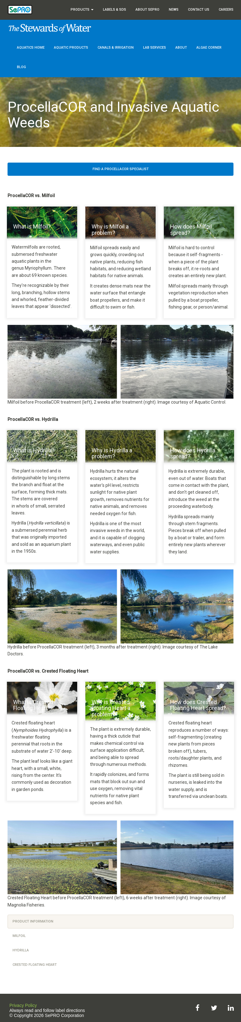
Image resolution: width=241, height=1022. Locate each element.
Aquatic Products (71, 48)
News (174, 10)
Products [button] (82, 10)
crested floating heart (35, 965)
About (181, 48)
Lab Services (154, 48)
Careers (226, 10)
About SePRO (147, 10)
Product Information (33, 921)
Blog (21, 67)
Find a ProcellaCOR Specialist (121, 169)
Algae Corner (209, 48)
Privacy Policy (23, 1005)
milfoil (19, 936)
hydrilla (21, 950)
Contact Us (198, 10)
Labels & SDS (114, 10)
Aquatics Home (31, 48)
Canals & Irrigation (116, 48)
